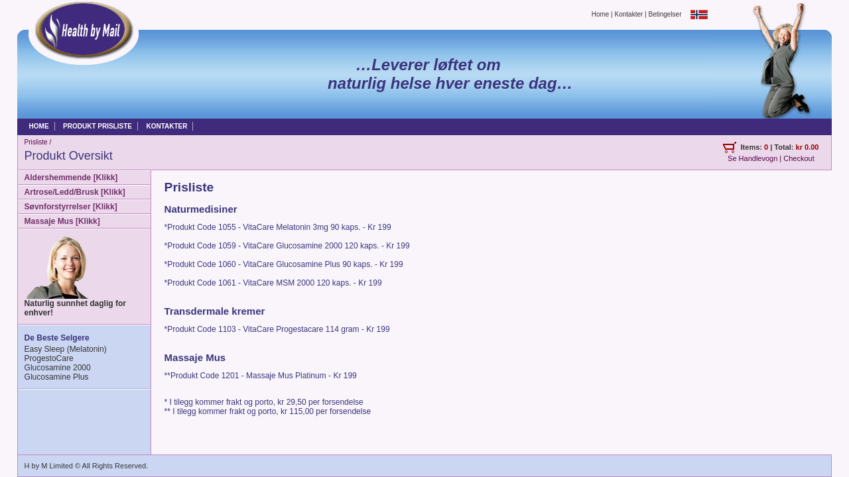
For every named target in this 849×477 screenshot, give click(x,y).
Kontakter (629, 13)
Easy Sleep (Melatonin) (66, 349)
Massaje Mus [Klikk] (62, 221)
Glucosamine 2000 (58, 367)
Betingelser (665, 13)
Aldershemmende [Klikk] (71, 177)
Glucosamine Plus (57, 377)
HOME (39, 126)
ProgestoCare (49, 358)
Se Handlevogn (752, 158)
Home (601, 13)
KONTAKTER (166, 126)
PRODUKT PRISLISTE (97, 126)
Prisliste (36, 142)
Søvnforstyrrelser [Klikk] (71, 206)
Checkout (798, 158)
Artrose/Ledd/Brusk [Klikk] (75, 192)
